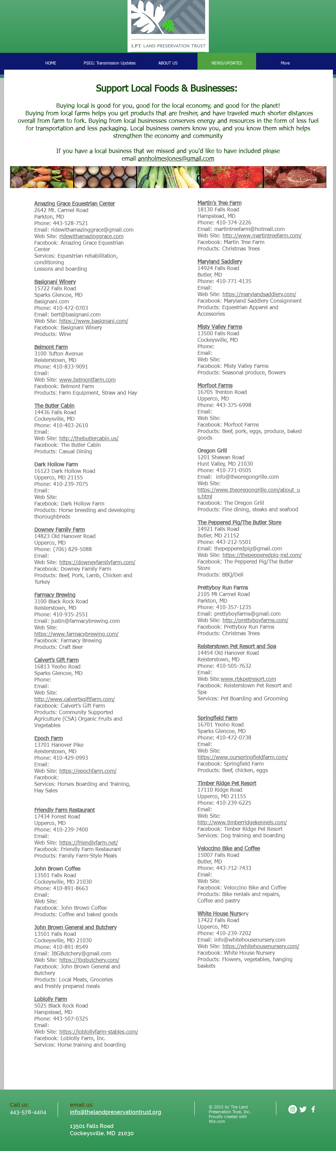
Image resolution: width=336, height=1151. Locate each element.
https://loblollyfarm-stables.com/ (98, 1032)
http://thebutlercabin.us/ (89, 439)
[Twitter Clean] (303, 1109)
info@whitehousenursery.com (249, 940)
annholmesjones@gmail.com (176, 159)
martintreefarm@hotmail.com (249, 229)
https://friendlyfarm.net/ (88, 843)
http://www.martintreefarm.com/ (262, 236)
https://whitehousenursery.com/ (261, 947)
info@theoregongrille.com (247, 477)
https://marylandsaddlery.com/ (259, 295)
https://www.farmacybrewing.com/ (76, 634)
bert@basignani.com (75, 315)
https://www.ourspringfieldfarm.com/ (242, 757)
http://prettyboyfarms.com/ (255, 621)
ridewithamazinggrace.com (91, 237)
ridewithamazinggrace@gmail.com (92, 230)
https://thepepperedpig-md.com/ (262, 555)
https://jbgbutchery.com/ (89, 960)
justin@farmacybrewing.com (85, 621)
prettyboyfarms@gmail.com (247, 614)
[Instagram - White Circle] (292, 1109)
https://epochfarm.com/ (88, 771)
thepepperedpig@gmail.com (248, 549)
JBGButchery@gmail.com (81, 954)
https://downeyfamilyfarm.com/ (97, 563)
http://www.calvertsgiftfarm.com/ (74, 699)
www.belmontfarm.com (87, 380)
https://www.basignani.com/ (93, 321)
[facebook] (313, 1109)
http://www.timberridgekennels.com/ (242, 823)
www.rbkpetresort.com (248, 679)
